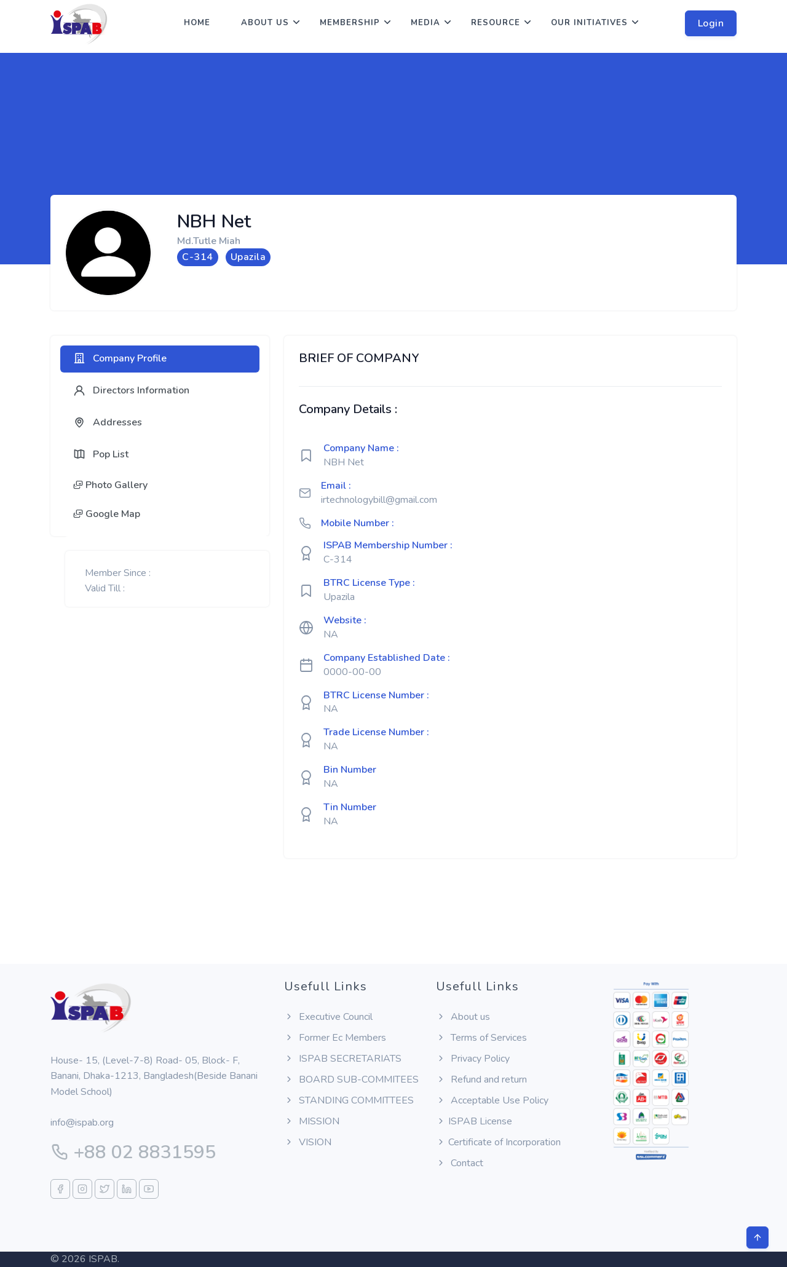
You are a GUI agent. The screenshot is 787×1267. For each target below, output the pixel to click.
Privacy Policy (473, 1058)
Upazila (339, 597)
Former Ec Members (335, 1037)
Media (425, 22)
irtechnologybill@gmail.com (379, 500)
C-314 (337, 559)
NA (330, 634)
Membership (350, 22)
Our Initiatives (589, 22)
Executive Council (328, 1017)
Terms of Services (481, 1037)
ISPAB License (474, 1121)
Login (711, 23)
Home (197, 22)
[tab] (159, 359)
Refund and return (481, 1079)
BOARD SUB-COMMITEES (351, 1079)
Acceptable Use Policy (492, 1100)
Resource (495, 22)
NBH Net (343, 462)
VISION (307, 1142)
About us (265, 22)
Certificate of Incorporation (498, 1142)
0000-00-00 (352, 672)
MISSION (311, 1121)
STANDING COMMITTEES (349, 1100)
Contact (459, 1163)
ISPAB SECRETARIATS (342, 1058)
